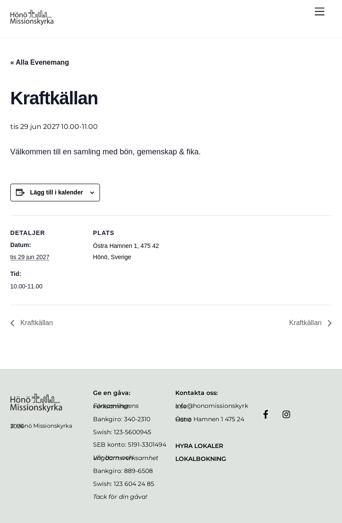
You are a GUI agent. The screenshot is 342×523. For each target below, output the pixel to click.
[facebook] (265, 413)
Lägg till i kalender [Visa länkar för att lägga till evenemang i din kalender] (56, 192)
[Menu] (319, 11)
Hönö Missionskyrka (44, 425)
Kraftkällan (36, 322)
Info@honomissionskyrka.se (211, 406)
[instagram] (286, 413)
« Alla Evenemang (39, 62)
